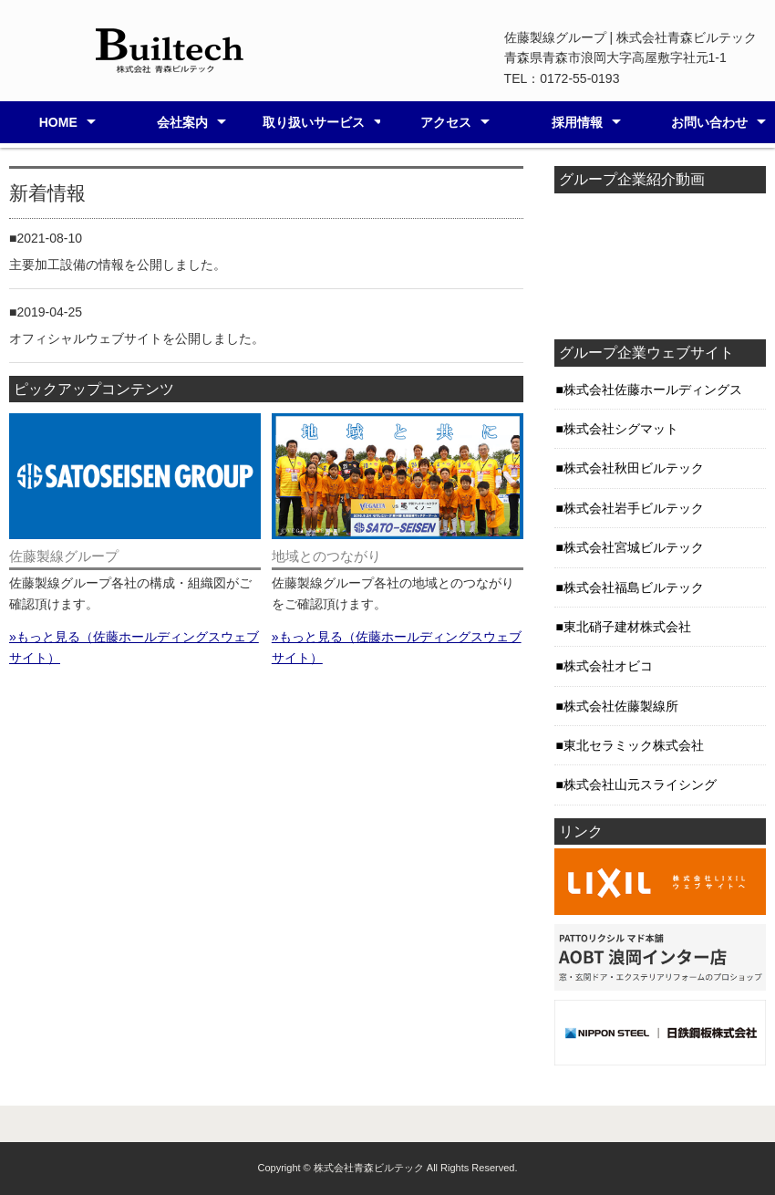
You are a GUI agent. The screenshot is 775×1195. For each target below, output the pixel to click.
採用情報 (577, 122)
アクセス (445, 122)
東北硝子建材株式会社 (627, 626)
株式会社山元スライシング (640, 784)
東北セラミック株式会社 (633, 745)
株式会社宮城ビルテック (633, 547)
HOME (58, 122)
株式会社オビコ (608, 666)
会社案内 (182, 122)
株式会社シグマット (620, 428)
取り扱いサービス (314, 122)
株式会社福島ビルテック (633, 587)
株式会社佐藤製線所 (620, 706)
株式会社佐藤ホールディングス (652, 389)
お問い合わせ (709, 122)
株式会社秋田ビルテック (633, 468)
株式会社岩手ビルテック (633, 508)
